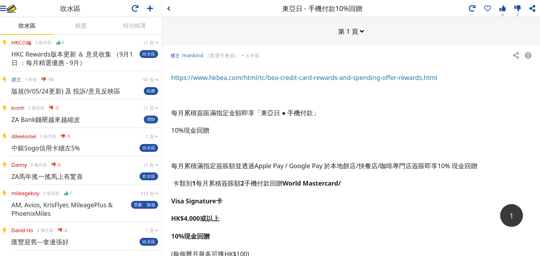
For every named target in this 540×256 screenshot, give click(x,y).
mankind (192, 55)
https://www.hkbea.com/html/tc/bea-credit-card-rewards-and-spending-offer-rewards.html (304, 77)
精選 (80, 26)
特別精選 (134, 26)
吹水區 (27, 26)
